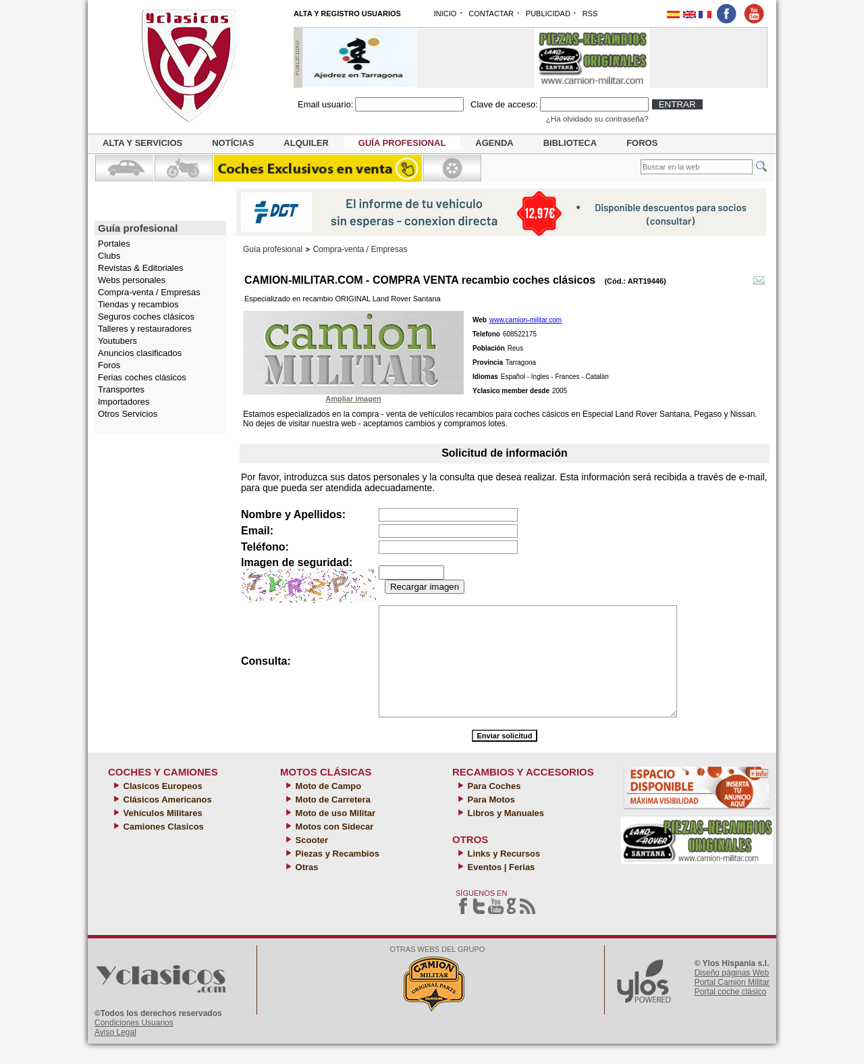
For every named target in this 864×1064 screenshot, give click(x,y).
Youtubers (117, 341)
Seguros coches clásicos (146, 316)
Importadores (124, 402)
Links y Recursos (502, 874)
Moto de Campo (327, 806)
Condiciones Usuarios (133, 1043)
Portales (114, 243)
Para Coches (492, 806)
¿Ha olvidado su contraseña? (597, 118)
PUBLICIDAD (548, 13)
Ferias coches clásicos (142, 377)
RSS (590, 13)
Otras (306, 887)
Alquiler (306, 143)
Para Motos (490, 820)
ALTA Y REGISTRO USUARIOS (347, 13)
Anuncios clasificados (140, 353)
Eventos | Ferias (500, 887)
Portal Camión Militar (732, 1002)
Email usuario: (325, 104)
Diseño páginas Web (732, 993)
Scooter (310, 860)
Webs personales (131, 280)
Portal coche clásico (731, 1012)
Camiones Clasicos (162, 847)
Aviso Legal (115, 1052)
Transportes (121, 389)
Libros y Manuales (504, 833)
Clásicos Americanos (166, 820)
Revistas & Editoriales (140, 268)
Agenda (494, 143)
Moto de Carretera (332, 820)
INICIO (445, 13)
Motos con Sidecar (333, 847)
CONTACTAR (491, 13)
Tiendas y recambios (138, 304)
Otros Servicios (127, 414)
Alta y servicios (142, 143)
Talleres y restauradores (145, 329)
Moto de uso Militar (334, 833)
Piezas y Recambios (336, 874)
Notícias (233, 143)
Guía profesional (402, 143)
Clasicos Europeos (161, 806)
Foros (641, 143)
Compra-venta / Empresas (149, 292)
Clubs (109, 256)
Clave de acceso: (504, 104)
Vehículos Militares (161, 833)
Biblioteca (570, 143)
